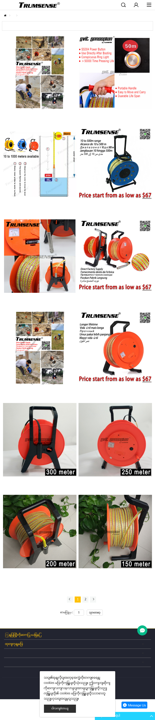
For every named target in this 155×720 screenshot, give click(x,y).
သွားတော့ (95, 613)
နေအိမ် (5, 15)
